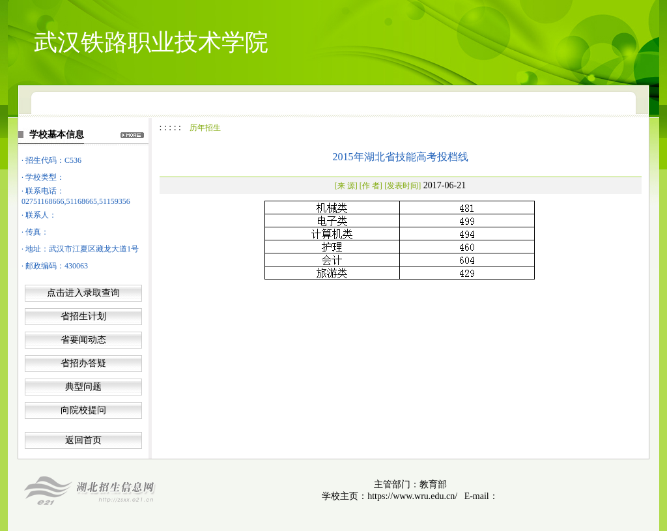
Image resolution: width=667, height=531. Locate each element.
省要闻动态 (83, 340)
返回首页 (83, 440)
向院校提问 (83, 410)
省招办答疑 (83, 363)
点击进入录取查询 (83, 293)
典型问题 (83, 387)
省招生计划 (83, 316)
